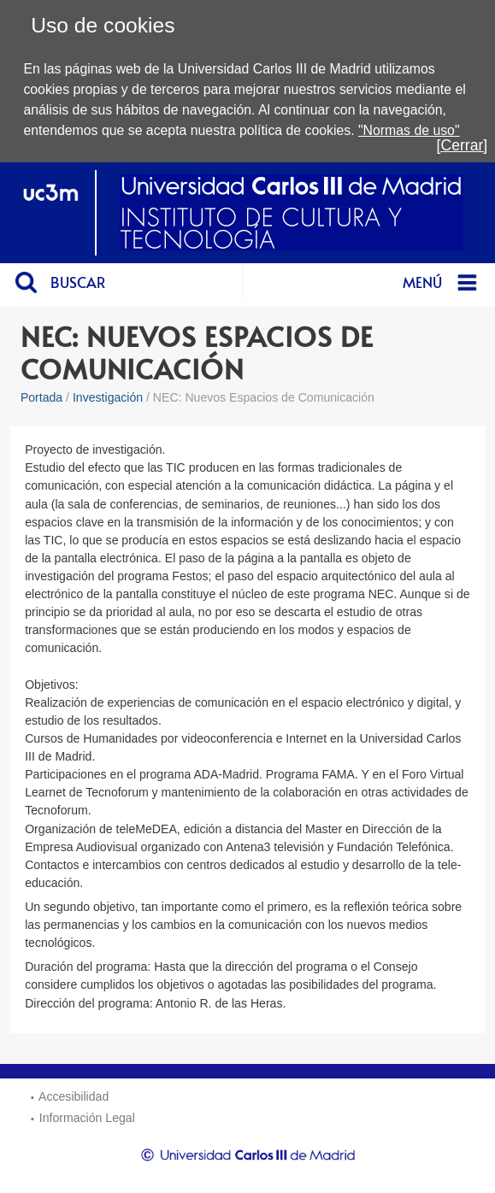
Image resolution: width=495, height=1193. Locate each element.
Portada (41, 397)
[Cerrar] (462, 145)
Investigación (108, 397)
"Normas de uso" (409, 130)
